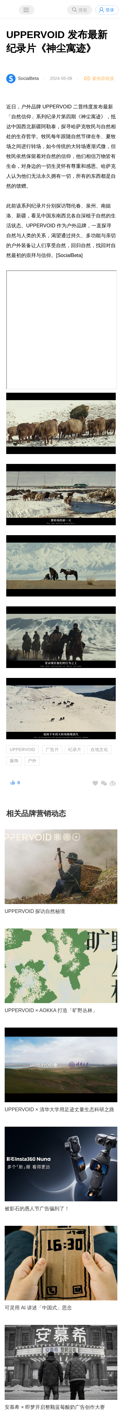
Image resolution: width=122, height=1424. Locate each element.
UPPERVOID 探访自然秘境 (35, 911)
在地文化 (99, 749)
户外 (32, 760)
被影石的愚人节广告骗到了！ (37, 1208)
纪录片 (74, 749)
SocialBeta (28, 78)
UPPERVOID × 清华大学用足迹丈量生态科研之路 (59, 1109)
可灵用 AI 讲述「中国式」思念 (38, 1307)
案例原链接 (103, 78)
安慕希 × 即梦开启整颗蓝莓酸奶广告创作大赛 (55, 1407)
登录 (110, 9)
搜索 (82, 9)
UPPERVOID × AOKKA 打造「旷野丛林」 (51, 1010)
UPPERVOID (22, 749)
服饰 (14, 760)
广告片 (52, 749)
